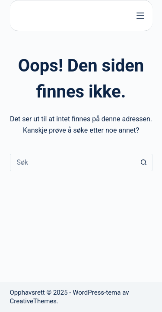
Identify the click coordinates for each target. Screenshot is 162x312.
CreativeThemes (33, 301)
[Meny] (140, 16)
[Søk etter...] (72, 162)
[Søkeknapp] (143, 162)
